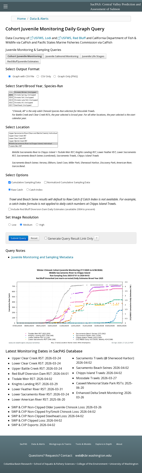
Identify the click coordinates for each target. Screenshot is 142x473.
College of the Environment (92, 463)
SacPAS (23, 444)
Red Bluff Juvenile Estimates (23, 61)
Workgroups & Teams (60, 444)
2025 (11, 95)
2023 (11, 100)
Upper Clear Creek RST (33, 136)
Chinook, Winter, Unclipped (26, 92)
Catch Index (36, 189)
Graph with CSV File (21, 76)
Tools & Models (83, 444)
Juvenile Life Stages (93, 56)
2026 (11, 92)
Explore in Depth (104, 444)
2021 (11, 105)
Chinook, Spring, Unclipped (26, 95)
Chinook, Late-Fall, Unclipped (26, 100)
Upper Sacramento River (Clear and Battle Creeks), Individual (33, 133)
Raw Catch (17, 189)
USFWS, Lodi (40, 38)
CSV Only (44, 76)
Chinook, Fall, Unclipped (26, 97)
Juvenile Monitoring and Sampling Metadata (42, 257)
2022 (11, 102)
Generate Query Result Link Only (69, 238)
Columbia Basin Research (18, 463)
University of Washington (124, 463)
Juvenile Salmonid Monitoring (62, 56)
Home (21, 19)
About (119, 444)
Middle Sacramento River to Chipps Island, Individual (33, 143)
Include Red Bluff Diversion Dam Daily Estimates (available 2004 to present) (53, 209)
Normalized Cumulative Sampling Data (68, 182)
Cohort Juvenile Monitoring (25, 56)
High (41, 224)
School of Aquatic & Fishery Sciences (54, 463)
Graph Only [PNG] (65, 76)
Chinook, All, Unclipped (26, 102)
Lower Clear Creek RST (33, 138)
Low (13, 224)
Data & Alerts (39, 19)
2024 (11, 97)
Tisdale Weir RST (33, 146)
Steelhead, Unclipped (26, 105)
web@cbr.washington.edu (93, 455)
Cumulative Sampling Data (26, 182)
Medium (27, 224)
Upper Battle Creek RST (33, 141)
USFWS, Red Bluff (72, 38)
